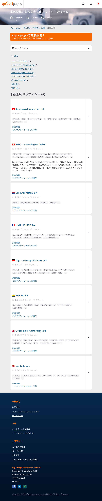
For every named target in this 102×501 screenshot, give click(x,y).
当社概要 (15, 455)
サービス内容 (17, 451)
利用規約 (15, 407)
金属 (43, 28)
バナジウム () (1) (22, 72)
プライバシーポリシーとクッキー (25, 411)
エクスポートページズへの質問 (24, 459)
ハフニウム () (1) (22, 76)
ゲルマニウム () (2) (23, 65)
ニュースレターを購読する (23, 433)
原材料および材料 (31, 28)
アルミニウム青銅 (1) (20, 61)
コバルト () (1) (21, 69)
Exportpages (16, 28)
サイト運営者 (17, 416)
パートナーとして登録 (21, 429)
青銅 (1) (14, 84)
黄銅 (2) (14, 88)
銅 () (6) (18, 80)
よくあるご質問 (18, 447)
